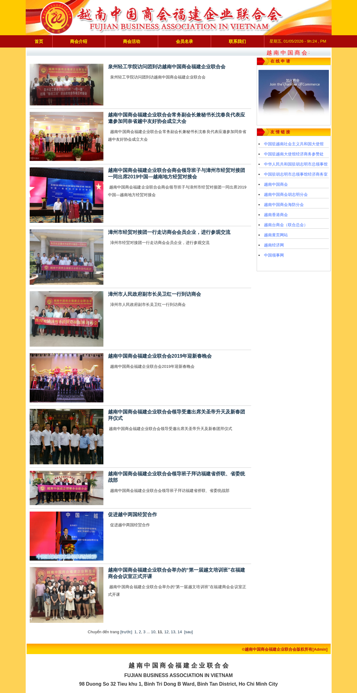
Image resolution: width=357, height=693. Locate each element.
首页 (39, 41)
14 (179, 632)
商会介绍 (78, 41)
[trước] (126, 632)
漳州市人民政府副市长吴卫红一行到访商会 (154, 294)
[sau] (188, 632)
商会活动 (131, 41)
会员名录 (184, 41)
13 (173, 632)
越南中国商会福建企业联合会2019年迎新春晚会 (160, 356)
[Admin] (319, 649)
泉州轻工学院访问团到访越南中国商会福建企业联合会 (166, 66)
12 (166, 632)
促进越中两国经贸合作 (132, 514)
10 (153, 632)
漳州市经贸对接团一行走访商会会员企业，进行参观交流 (169, 232)
